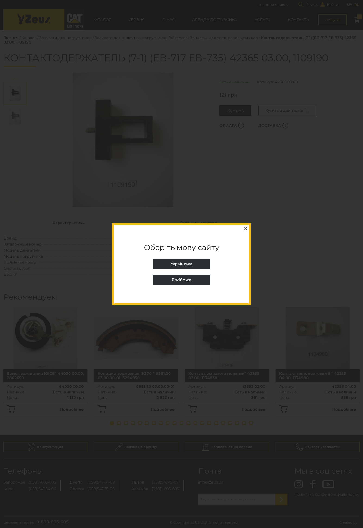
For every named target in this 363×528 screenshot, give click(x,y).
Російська (181, 280)
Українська (181, 264)
